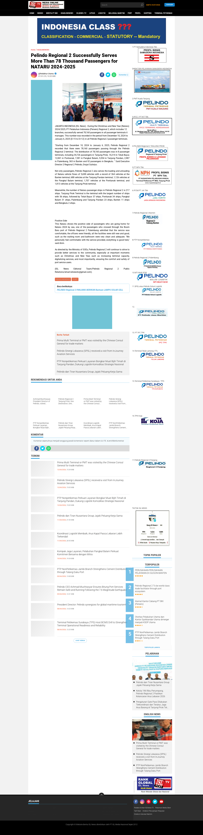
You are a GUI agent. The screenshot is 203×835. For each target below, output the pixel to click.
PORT (130, 13)
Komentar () (123, 75)
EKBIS (55, 798)
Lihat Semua (80, 641)
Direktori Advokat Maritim (144, 808)
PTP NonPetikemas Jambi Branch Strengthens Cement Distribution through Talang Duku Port (92, 572)
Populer (169, 5)
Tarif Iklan (158, 801)
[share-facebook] (102, 74)
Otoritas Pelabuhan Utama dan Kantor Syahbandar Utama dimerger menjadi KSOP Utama (154, 613)
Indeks (40, 13)
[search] (122, 5)
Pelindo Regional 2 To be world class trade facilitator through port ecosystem (154, 586)
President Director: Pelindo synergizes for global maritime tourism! (93, 608)
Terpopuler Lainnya (152, 637)
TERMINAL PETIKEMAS (163, 13)
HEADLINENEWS (67, 13)
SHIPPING (147, 13)
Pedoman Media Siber (143, 801)
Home (32, 13)
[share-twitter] (108, 74)
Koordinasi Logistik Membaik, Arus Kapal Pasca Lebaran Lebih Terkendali (93, 536)
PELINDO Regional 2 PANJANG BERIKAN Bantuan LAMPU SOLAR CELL (90, 290)
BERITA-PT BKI (52, 13)
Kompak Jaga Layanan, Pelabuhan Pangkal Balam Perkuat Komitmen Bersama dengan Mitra (89, 556)
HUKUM (31, 801)
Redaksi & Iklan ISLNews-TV (145, 798)
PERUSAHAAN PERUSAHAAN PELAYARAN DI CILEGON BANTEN (155, 573)
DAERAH (31, 798)
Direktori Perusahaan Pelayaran (147, 804)
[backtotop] (101, 785)
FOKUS (80, 798)
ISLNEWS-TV (81, 13)
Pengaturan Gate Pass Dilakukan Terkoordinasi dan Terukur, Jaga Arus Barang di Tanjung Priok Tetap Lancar (152, 694)
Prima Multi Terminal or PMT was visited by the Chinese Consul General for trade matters (92, 465)
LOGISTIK (101, 13)
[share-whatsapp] (114, 74)
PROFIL (138, 13)
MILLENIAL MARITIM (117, 13)
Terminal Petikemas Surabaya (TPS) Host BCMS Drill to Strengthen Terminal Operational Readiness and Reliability (93, 627)
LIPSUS (92, 13)
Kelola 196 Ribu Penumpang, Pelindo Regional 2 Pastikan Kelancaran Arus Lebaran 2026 (150, 683)
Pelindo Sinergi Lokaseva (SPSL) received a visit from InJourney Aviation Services (93, 483)
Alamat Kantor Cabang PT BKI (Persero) (155, 598)
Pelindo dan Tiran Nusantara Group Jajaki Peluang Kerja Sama (88, 519)
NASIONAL (32, 804)
